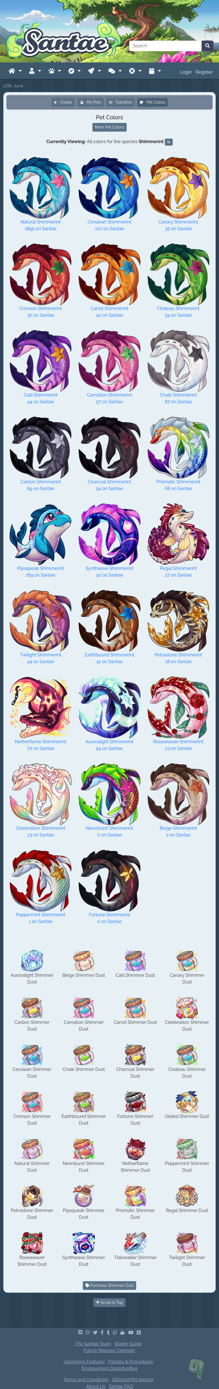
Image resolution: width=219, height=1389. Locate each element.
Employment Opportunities (109, 1368)
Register (204, 72)
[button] (15, 71)
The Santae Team (93, 1343)
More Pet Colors (109, 127)
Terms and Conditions (85, 1379)
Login (186, 72)
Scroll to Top (109, 1302)
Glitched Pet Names (132, 1379)
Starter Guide (128, 1343)
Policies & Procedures (130, 1361)
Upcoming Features (84, 1361)
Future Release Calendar (109, 1350)
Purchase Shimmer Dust (109, 1285)
